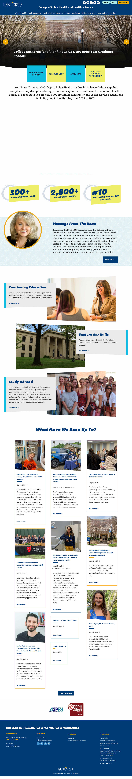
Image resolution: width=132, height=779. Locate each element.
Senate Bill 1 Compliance (107, 760)
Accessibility (104, 738)
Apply (106, 2)
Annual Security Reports (107, 740)
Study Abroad (21, 381)
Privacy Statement (106, 758)
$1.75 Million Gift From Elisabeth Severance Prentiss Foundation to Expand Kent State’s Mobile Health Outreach (65, 478)
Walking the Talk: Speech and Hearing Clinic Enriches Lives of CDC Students (29, 476)
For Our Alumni (105, 746)
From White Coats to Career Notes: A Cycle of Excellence (102, 475)
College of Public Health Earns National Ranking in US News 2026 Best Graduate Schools (101, 552)
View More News (66, 693)
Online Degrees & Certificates (77, 740)
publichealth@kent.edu (44, 740)
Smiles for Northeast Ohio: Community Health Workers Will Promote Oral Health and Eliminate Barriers (29, 649)
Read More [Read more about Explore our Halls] (83, 350)
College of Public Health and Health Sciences (66, 7)
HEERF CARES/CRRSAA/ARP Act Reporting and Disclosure (110, 752)
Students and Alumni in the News (65, 620)
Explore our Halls (94, 334)
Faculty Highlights (59, 646)
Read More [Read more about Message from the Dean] (110, 259)
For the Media (104, 748)
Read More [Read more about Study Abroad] (13, 408)
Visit (113, 2)
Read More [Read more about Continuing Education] (13, 303)
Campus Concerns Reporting (109, 743)
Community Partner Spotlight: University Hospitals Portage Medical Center (30, 565)
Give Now (123, 2)
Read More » (21, 521)
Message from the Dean (74, 223)
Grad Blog (71, 738)
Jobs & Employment (106, 755)
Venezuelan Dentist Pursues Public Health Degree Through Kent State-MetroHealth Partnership (65, 557)
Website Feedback (106, 763)
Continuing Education (27, 287)
